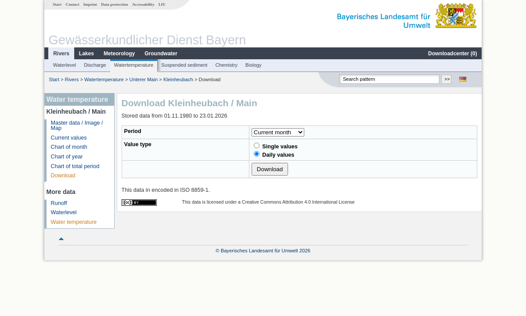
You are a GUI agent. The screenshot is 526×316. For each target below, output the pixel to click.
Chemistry (226, 65)
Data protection (114, 4)
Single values (276, 146)
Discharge (95, 65)
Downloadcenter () (452, 53)
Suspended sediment (184, 65)
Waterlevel (64, 65)
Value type (137, 144)
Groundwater (160, 53)
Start (57, 4)
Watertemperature (134, 65)
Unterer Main (144, 79)
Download (63, 175)
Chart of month (69, 147)
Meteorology (119, 53)
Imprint (90, 4)
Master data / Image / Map (77, 126)
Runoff (59, 203)
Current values (69, 138)
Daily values (274, 154)
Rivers (61, 53)
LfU (162, 4)
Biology (253, 65)
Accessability (143, 4)
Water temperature (74, 222)
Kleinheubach (178, 79)
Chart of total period (75, 166)
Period (132, 131)
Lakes (86, 53)
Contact (72, 4)
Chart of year (67, 157)
